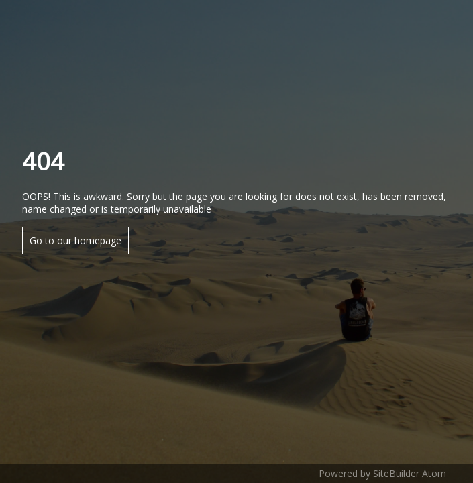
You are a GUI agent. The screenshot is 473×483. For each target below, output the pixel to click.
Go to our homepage (75, 240)
